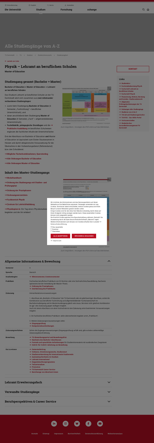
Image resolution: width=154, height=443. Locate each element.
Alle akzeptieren (60, 236)
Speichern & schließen (84, 236)
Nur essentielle (57, 227)
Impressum (55, 240)
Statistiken (55, 231)
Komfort (54, 229)
